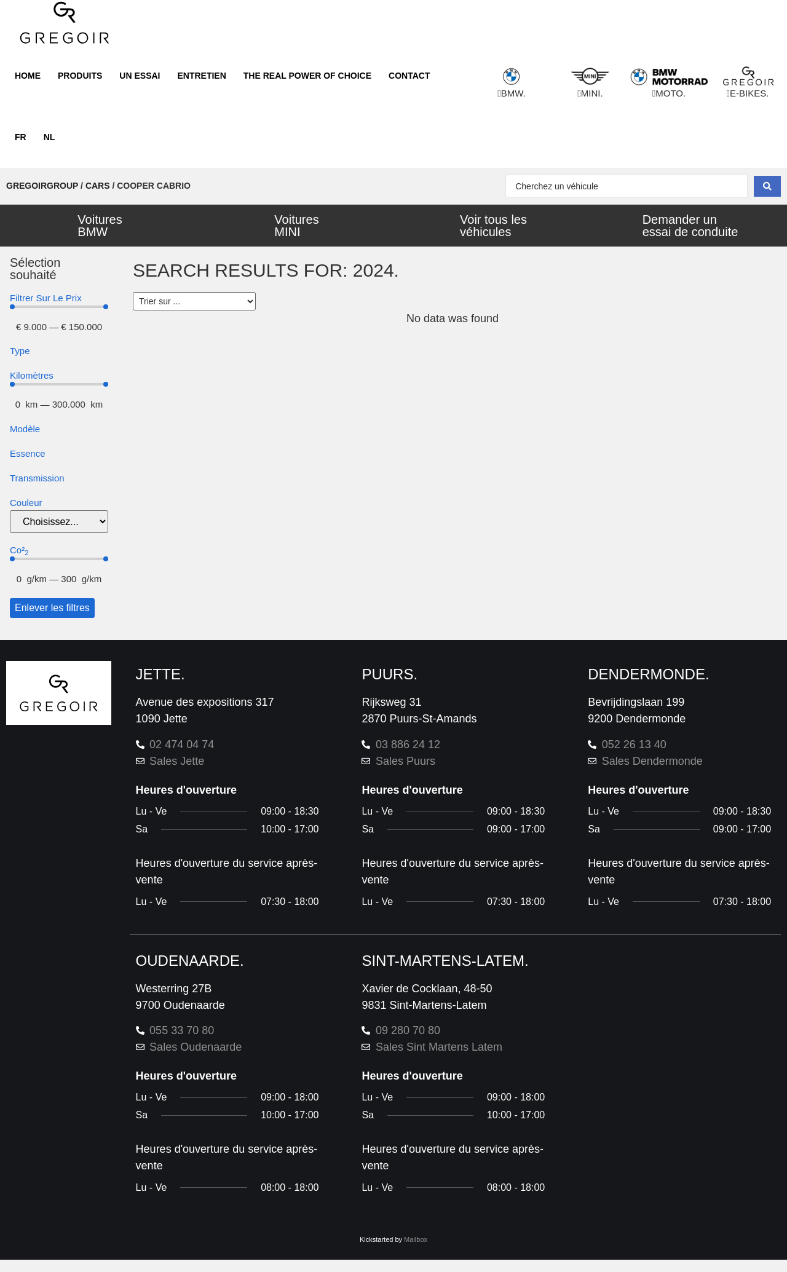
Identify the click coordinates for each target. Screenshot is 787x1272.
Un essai (139, 76)
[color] (59, 521)
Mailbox (415, 1239)
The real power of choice (307, 76)
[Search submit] (767, 186)
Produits (80, 76)
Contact (409, 76)
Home (28, 76)
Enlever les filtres (52, 607)
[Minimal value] (59, 306)
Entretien (201, 76)
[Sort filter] (194, 301)
